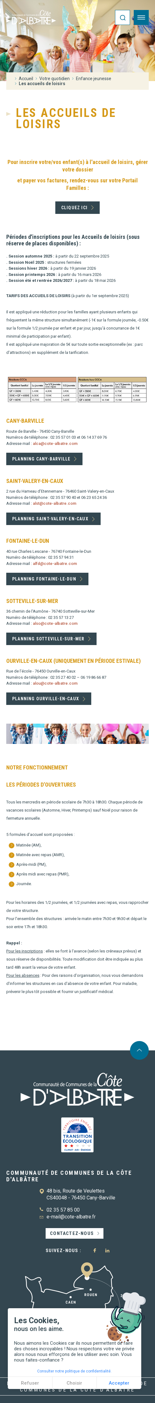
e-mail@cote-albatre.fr (71, 1217)
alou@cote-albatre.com (55, 683)
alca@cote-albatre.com (55, 443)
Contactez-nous (72, 1233)
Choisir (74, 1383)
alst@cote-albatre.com (54, 503)
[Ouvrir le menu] (141, 17)
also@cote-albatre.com (55, 623)
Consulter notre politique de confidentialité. (74, 1371)
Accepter (119, 1383)
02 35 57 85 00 (63, 1210)
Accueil (26, 78)
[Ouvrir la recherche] (122, 17)
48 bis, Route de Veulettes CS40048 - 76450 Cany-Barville (81, 1194)
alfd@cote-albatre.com (55, 563)
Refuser (30, 1383)
